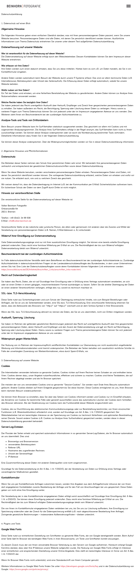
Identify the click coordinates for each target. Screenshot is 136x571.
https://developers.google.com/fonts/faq (79, 566)
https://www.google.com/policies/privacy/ (28, 569)
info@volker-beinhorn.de (20, 221)
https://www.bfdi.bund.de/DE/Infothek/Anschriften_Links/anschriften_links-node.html (41, 269)
